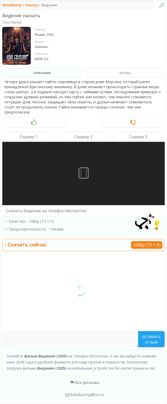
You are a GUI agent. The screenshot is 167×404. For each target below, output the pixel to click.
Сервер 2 (83, 137)
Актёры (125, 72)
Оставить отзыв (151, 339)
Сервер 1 (29, 137)
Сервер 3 (138, 137)
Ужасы (31, 5)
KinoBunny (13, 5)
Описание (42, 72)
